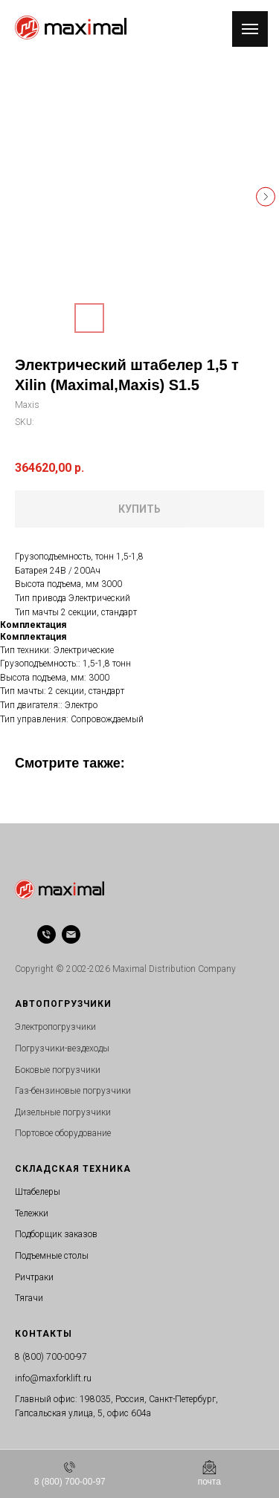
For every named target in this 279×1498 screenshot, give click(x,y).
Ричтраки (34, 1277)
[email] (71, 934)
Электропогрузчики (55, 1027)
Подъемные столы (52, 1256)
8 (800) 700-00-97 (51, 1357)
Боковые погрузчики (57, 1070)
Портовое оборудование (63, 1133)
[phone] (46, 934)
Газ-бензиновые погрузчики (73, 1091)
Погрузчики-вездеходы (62, 1048)
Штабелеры (37, 1192)
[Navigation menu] (250, 29)
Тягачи (29, 1298)
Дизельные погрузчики (63, 1112)
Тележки (31, 1213)
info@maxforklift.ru (53, 1378)
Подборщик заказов (56, 1234)
